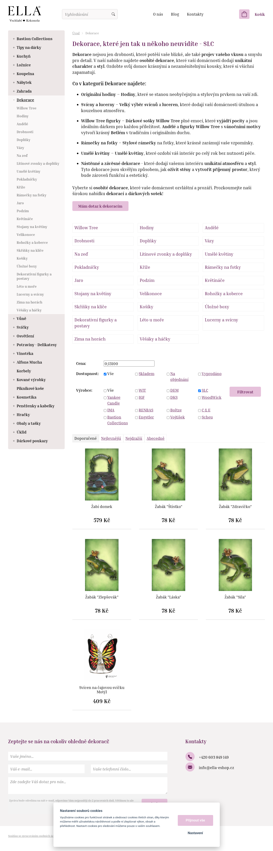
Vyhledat (113, 14)
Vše (110, 373)
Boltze (176, 410)
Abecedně (155, 438)
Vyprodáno (212, 373)
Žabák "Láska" (168, 597)
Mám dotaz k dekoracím (100, 206)
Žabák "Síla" (235, 597)
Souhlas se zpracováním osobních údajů (33, 835)
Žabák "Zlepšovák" (102, 597)
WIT (142, 390)
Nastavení (195, 833)
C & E (206, 410)
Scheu (207, 417)
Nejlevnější (111, 438)
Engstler (146, 417)
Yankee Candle (113, 400)
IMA (110, 410)
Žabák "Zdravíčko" (235, 506)
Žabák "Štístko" (168, 506)
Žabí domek (101, 506)
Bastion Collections (117, 420)
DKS (174, 397)
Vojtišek (177, 417)
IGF (142, 397)
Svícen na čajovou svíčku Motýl (101, 689)
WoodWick (211, 397)
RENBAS (146, 410)
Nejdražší (133, 438)
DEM (174, 390)
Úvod (76, 33)
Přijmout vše (195, 820)
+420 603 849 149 (214, 757)
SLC (205, 390)
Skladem (146, 373)
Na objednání (179, 376)
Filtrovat (245, 391)
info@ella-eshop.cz (216, 767)
